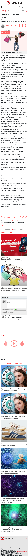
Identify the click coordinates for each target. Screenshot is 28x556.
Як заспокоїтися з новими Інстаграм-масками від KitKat (12, 260)
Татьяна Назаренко (10, 25)
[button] (22, 7)
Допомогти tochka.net (14, 11)
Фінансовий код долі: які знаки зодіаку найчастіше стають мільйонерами (12, 500)
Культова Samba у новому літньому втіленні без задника (14, 445)
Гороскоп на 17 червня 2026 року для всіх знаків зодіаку (13, 472)
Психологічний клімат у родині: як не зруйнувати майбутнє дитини (14, 289)
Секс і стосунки (5, 32)
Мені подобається (18, 321)
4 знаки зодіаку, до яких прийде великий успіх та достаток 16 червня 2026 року (13, 529)
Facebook (15, 220)
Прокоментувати (8, 321)
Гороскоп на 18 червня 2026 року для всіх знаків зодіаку (13, 390)
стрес (15, 229)
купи (21, 229)
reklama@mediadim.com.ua (22, 551)
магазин (7, 229)
